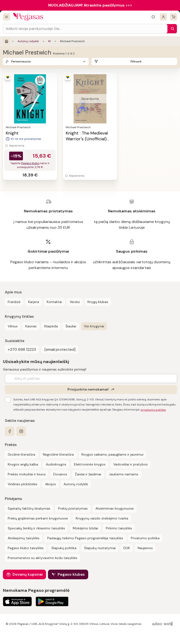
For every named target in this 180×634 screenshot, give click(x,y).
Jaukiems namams (123, 474)
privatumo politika (153, 410)
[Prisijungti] (163, 16)
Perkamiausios (21, 61)
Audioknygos (56, 464)
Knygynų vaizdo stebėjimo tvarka (102, 518)
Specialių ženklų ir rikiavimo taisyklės (36, 528)
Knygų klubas (97, 302)
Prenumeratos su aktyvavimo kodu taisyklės (42, 558)
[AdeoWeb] (163, 624)
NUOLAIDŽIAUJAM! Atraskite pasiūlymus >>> (90, 5)
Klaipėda (51, 326)
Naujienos (145, 548)
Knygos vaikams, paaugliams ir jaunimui (112, 454)
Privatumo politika (145, 538)
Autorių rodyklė (28, 41)
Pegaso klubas (71, 574)
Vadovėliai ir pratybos (130, 464)
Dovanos (60, 474)
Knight (12, 133)
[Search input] (85, 29)
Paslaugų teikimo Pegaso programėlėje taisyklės (85, 538)
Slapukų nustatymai (100, 548)
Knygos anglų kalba (23, 464)
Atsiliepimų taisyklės (24, 538)
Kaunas (31, 326)
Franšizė (14, 302)
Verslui (75, 302)
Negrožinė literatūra (58, 454)
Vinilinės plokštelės (22, 484)
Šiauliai (71, 326)
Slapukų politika (63, 548)
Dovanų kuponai (28, 574)
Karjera (33, 302)
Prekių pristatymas (73, 508)
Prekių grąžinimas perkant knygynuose (38, 518)
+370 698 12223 (22, 349)
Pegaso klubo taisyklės (26, 548)
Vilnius (13, 326)
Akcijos (50, 484)
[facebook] (9, 431)
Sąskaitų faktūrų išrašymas (29, 508)
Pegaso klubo (30, 163)
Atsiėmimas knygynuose (114, 508)
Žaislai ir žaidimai (88, 474)
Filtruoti (136, 61)
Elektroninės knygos (90, 464)
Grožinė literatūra (21, 454)
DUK (126, 548)
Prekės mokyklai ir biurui (27, 474)
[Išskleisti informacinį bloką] (153, 16)
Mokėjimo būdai (85, 528)
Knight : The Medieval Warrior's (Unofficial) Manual (87, 139)
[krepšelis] (173, 16)
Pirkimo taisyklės (119, 528)
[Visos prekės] (6, 16)
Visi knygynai (94, 326)
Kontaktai (54, 302)
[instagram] (21, 431)
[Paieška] (171, 29)
